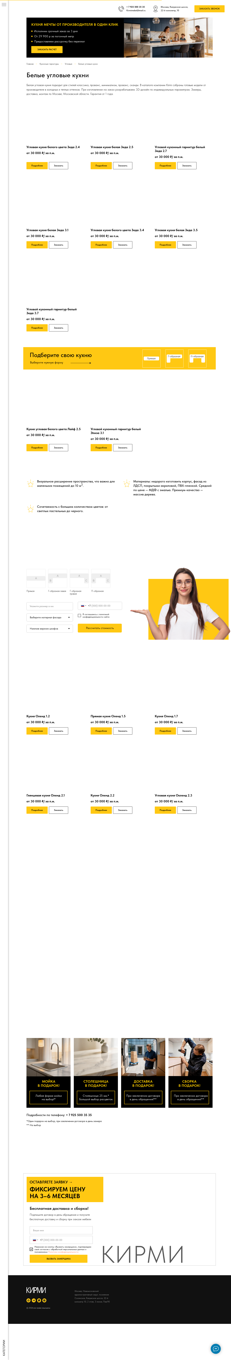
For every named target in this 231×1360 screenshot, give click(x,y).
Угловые (68, 64)
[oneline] (49, 606)
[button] (209, 8)
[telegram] (34, 1300)
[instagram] (44, 1300)
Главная (30, 64)
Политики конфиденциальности (63, 1252)
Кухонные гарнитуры (49, 64)
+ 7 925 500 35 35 (79, 1115)
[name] (61, 1230)
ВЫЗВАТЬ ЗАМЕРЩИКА (59, 1258)
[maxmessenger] (28, 1300)
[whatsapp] (39, 1300)
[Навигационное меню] (4, 4)
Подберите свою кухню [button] (61, 354)
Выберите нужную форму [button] (46, 362)
